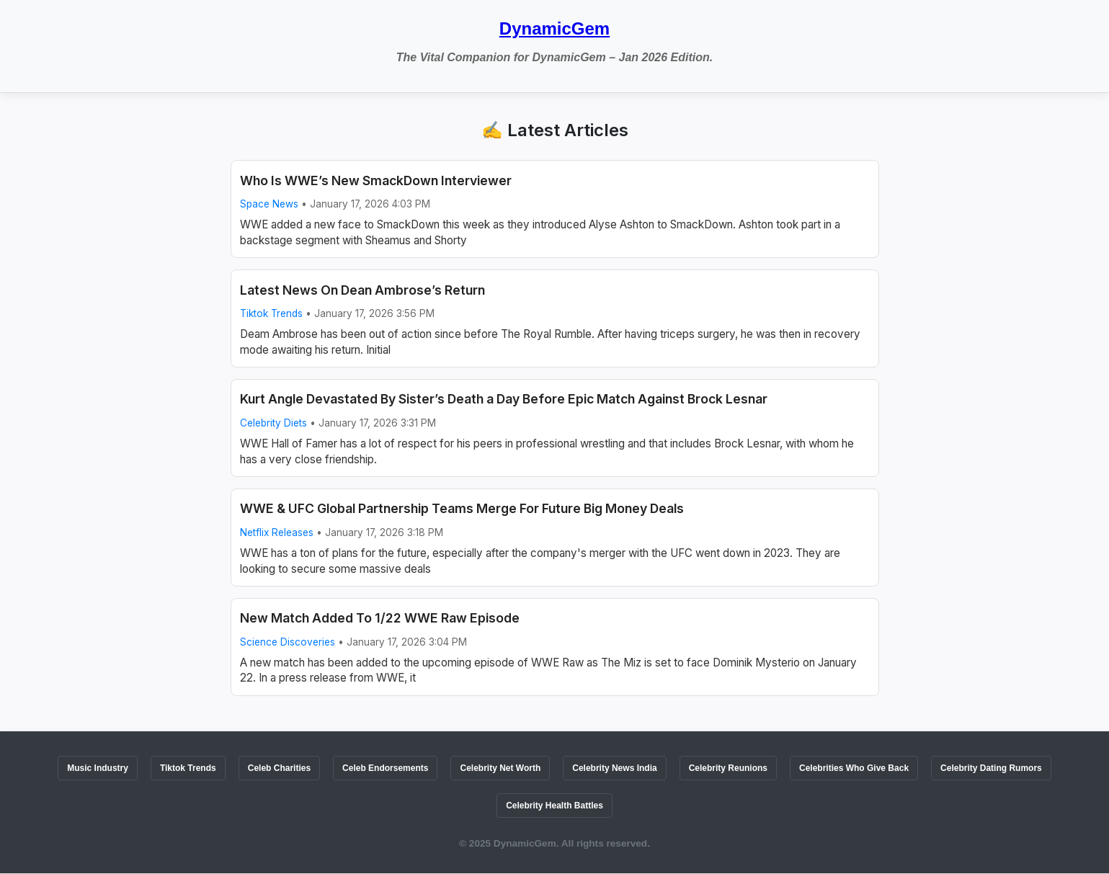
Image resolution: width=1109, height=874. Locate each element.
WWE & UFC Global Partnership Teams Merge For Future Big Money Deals (462, 508)
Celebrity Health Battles (554, 806)
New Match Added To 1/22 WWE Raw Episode (380, 617)
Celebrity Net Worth (500, 768)
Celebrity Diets (273, 423)
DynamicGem (554, 28)
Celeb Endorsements (385, 768)
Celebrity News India (614, 768)
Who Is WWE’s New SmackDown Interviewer (376, 180)
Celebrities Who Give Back (854, 768)
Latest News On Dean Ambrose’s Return (362, 290)
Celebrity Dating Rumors (991, 768)
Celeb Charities (279, 768)
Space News (269, 204)
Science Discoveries (287, 642)
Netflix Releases (276, 532)
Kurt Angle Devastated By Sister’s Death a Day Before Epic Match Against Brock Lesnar (503, 398)
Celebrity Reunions (728, 768)
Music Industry (97, 768)
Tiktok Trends (271, 313)
